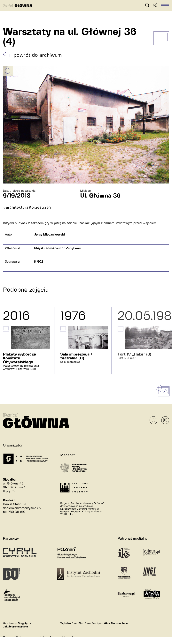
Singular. (23, 623)
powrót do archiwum (38, 55)
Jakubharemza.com (15, 626)
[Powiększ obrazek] (8, 71)
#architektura (15, 207)
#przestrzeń (39, 207)
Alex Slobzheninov (116, 623)
